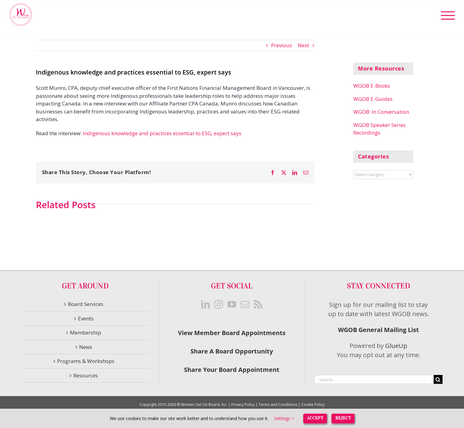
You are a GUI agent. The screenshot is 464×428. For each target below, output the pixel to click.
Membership (85, 332)
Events (86, 318)
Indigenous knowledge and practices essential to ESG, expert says (162, 133)
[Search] (438, 379)
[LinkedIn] (205, 304)
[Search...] (374, 379)
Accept (315, 418)
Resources (85, 375)
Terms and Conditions (278, 404)
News (85, 346)
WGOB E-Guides (373, 98)
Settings (284, 418)
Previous (281, 45)
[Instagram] (218, 304)
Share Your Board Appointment (231, 369)
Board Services (85, 304)
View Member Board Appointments (232, 333)
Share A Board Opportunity (231, 351)
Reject (343, 418)
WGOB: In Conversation (381, 111)
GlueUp (396, 346)
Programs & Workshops (85, 361)
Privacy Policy (243, 404)
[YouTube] (232, 304)
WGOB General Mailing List (378, 330)
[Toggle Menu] (448, 15)
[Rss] (258, 304)
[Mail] (245, 304)
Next (303, 45)
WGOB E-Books (371, 85)
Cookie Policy (312, 404)
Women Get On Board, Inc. (204, 404)
